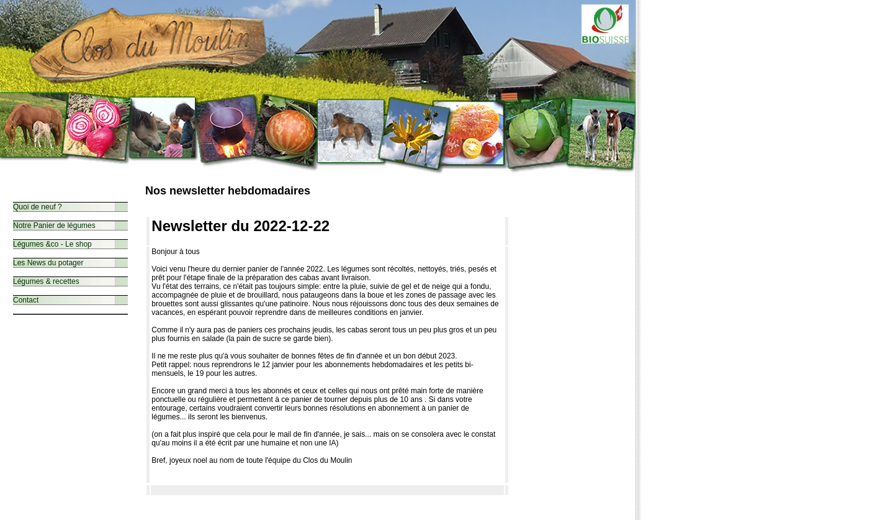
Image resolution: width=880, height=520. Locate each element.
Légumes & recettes (46, 281)
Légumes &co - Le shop (52, 244)
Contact (25, 300)
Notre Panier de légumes (54, 225)
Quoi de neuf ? (37, 207)
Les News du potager (48, 262)
